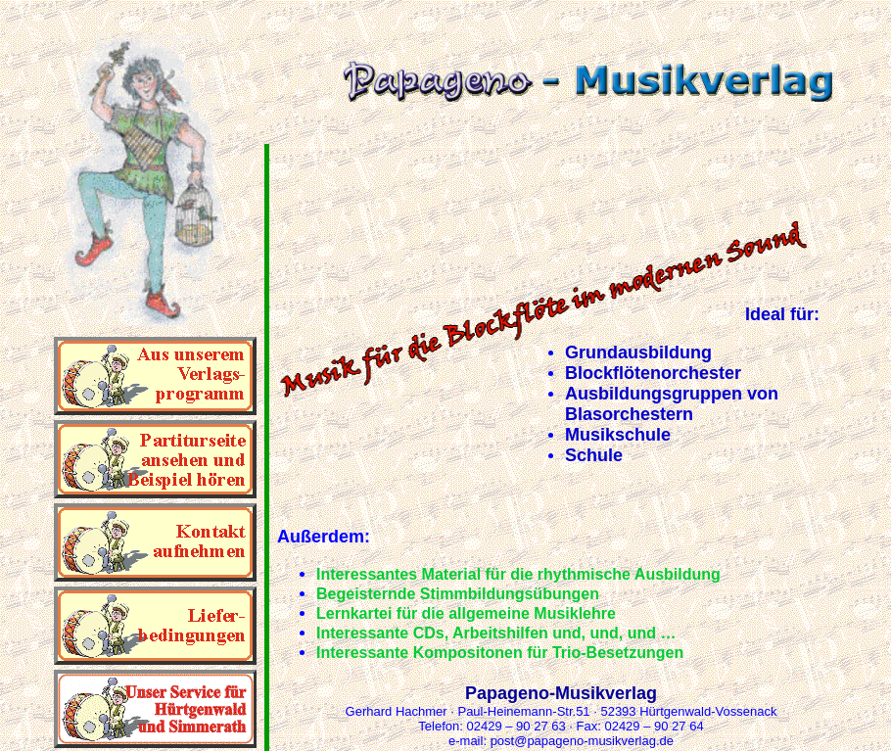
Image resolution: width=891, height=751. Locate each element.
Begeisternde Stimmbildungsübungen (457, 594)
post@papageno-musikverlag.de (582, 740)
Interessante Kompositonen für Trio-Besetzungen (499, 652)
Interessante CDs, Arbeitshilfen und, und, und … (496, 633)
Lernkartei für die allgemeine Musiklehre (466, 613)
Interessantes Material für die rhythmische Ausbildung (518, 574)
